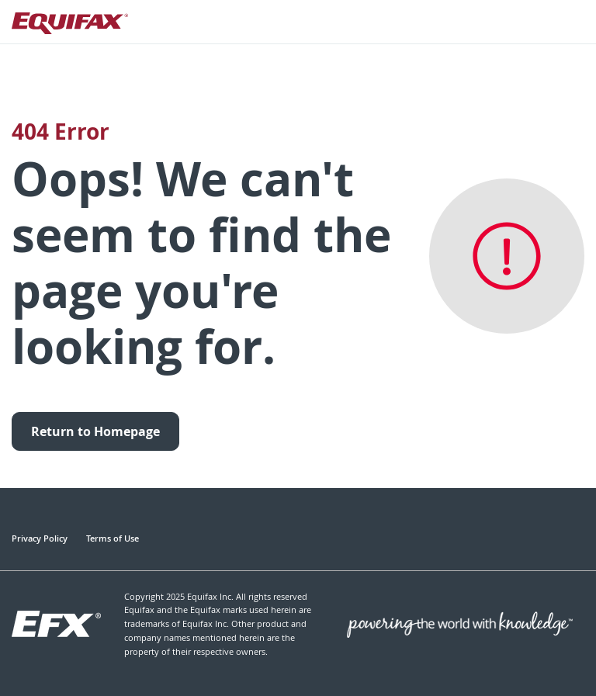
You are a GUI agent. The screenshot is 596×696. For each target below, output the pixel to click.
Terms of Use (112, 538)
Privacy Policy (40, 538)
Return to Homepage (95, 431)
